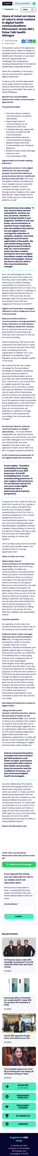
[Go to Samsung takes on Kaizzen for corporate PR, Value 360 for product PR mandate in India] (19, 993)
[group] (19, 4)
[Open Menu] (28, 9)
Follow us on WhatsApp (19, 864)
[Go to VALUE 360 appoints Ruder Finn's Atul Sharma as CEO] (19, 1029)
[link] (19, 4)
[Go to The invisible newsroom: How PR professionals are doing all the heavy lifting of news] (19, 1064)
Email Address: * (11, 904)
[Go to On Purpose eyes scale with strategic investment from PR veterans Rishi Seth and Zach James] (19, 955)
